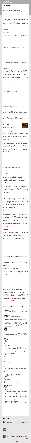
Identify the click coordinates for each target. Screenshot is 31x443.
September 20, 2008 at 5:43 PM (11, 328)
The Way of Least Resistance (7, 1)
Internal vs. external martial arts (9, 10)
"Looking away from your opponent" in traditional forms (9, 425)
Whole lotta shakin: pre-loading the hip (8, 226)
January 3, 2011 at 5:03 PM (10, 366)
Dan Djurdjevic (6, 315)
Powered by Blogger (15, 441)
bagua (5, 306)
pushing (25, 306)
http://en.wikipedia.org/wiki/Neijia (15, 268)
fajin (10, 306)
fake (13, 306)
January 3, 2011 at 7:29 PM (10, 385)
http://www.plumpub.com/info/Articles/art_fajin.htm (10, 300)
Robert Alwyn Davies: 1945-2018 (6, 433)
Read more (27, 431)
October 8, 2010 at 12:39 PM (10, 338)
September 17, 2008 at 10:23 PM (11, 310)
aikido (3, 306)
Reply (6, 317)
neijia (22, 306)
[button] (27, 5)
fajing (11, 306)
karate (18, 306)
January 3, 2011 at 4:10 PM (9, 361)
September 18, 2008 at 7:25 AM (11, 315)
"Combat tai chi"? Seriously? (6, 418)
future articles (4, 229)
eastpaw (6, 361)
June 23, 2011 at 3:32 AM (10, 388)
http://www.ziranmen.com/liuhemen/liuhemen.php (15, 298)
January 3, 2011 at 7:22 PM (9, 381)
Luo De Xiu (20, 306)
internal (15, 306)
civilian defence (16, 177)
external (8, 306)
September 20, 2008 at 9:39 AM (11, 318)
